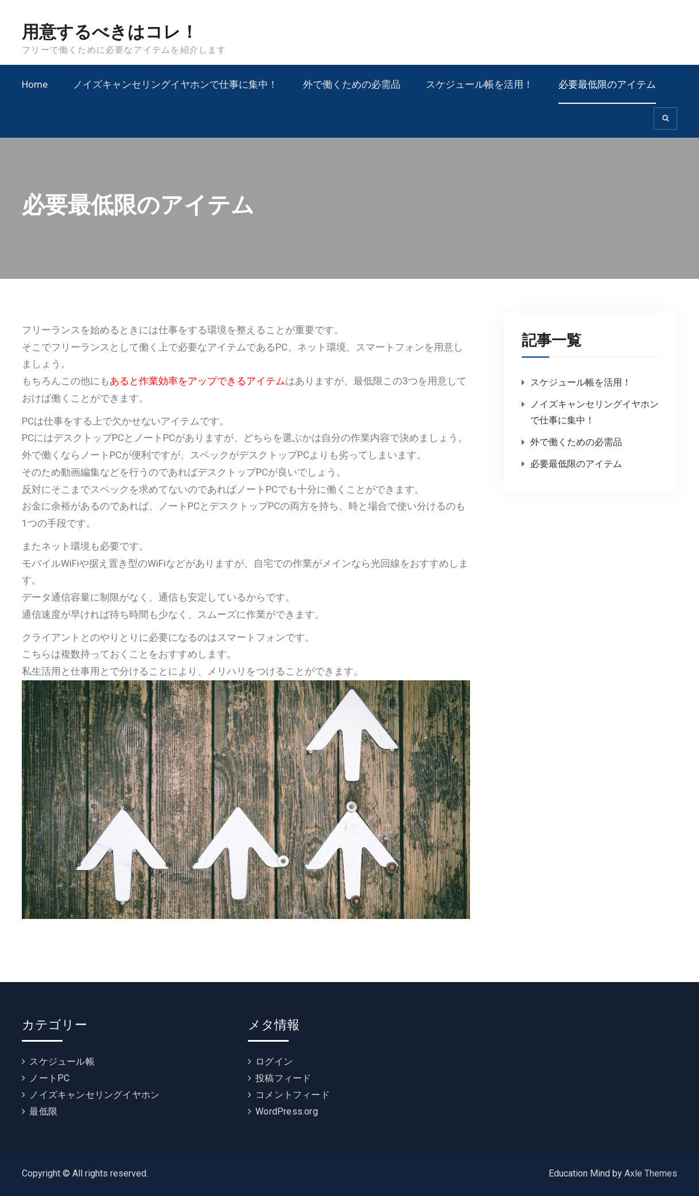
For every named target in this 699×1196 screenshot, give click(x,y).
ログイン (274, 1061)
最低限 (43, 1111)
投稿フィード (283, 1078)
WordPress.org (286, 1111)
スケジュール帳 (61, 1061)
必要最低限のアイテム (607, 84)
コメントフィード (292, 1094)
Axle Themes (650, 1173)
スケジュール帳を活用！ (479, 84)
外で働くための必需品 (352, 84)
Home (35, 84)
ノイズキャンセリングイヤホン (94, 1094)
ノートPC (49, 1078)
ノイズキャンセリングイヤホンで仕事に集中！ (175, 84)
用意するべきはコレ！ (110, 32)
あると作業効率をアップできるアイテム (197, 381)
